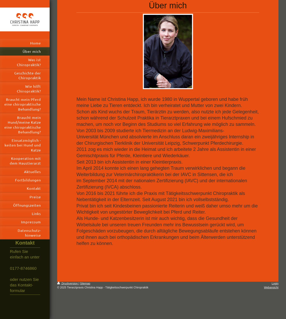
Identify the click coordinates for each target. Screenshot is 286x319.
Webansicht (271, 287)
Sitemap (85, 283)
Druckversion (67, 283)
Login (275, 283)
